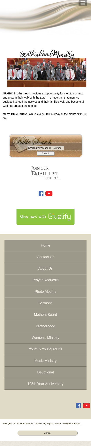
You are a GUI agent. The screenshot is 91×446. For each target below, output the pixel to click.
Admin (47, 433)
